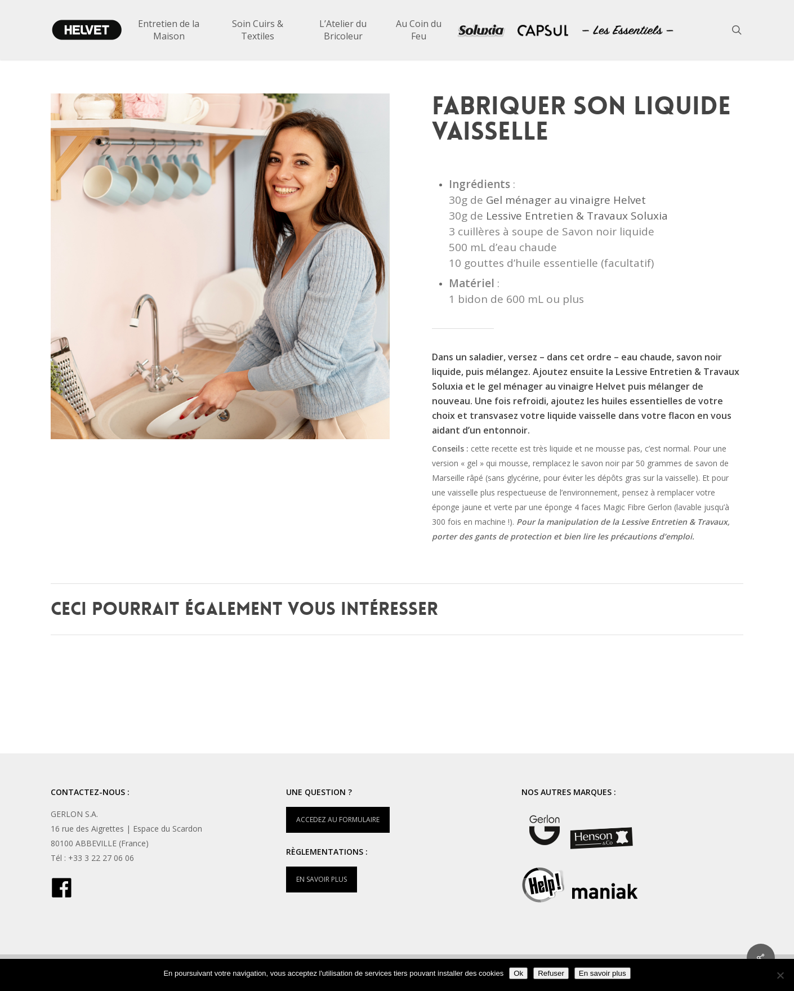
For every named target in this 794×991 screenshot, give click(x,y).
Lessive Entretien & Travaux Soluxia (577, 215)
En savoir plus (602, 973)
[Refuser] (780, 975)
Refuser (551, 973)
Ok (518, 973)
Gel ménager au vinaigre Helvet (566, 200)
